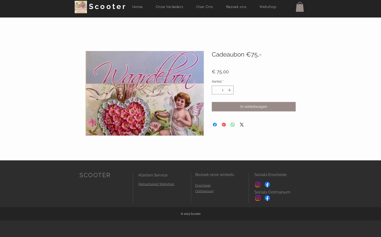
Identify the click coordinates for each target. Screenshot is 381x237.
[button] (300, 7)
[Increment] (230, 90)
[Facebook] (267, 184)
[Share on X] (242, 124)
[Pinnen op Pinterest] (224, 124)
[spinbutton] (222, 90)
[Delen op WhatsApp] (233, 124)
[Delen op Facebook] (215, 124)
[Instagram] (257, 184)
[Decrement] (215, 90)
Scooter (108, 6)
